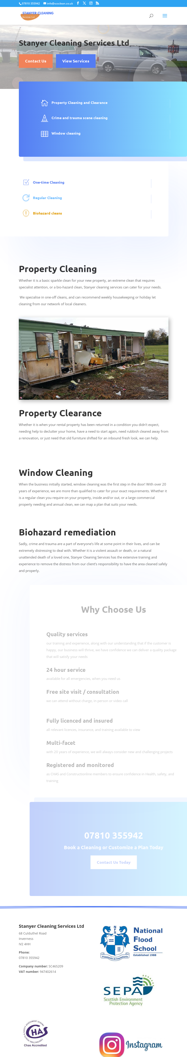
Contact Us (35, 60)
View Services (75, 60)
